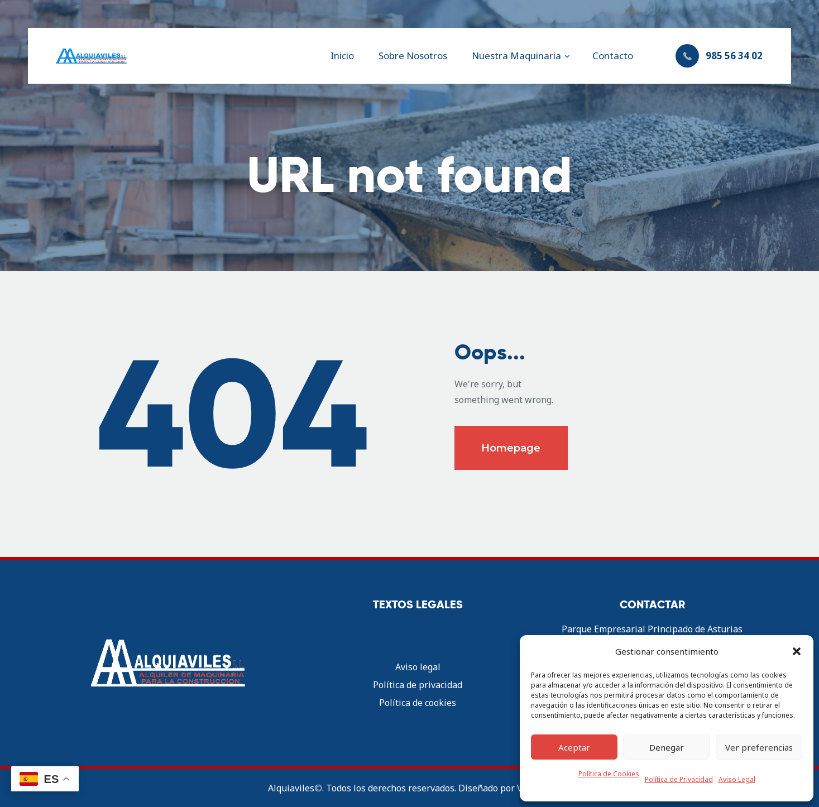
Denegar (666, 747)
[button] (796, 651)
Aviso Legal (737, 779)
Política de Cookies (608, 774)
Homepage (510, 448)
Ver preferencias (759, 747)
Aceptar (574, 747)
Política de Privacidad (679, 779)
